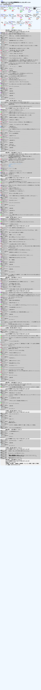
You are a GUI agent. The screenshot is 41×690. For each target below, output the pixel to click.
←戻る (1, 0)
